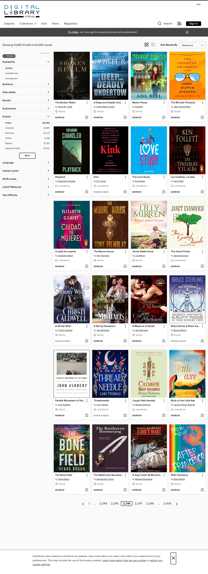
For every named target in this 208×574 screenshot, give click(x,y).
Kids (44, 23)
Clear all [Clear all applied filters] (45, 53)
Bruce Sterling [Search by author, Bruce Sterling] (180, 330)
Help (198, 4)
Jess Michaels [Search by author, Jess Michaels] (102, 330)
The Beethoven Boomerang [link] (109, 475)
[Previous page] (83, 504)
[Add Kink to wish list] (125, 192)
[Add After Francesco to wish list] (202, 490)
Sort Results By (169, 45)
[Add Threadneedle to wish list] (125, 416)
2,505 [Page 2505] (167, 503)
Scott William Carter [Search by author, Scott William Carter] (105, 106)
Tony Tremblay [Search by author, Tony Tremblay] (102, 255)
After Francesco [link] (179, 475)
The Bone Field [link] (63, 475)
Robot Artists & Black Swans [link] (186, 326)
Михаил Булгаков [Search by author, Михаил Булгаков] (143, 479)
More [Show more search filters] (27, 155)
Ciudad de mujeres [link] (65, 251)
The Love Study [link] (141, 177)
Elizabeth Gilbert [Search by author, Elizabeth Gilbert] (65, 255)
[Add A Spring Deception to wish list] (125, 341)
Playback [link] (60, 177)
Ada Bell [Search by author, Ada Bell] (139, 106)
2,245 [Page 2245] (115, 503)
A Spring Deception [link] (104, 326)
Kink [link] (96, 177)
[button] (165, 24)
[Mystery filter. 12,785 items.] (27, 143)
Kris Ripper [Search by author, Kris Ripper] (140, 181)
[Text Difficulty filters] (26, 195)
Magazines (70, 23)
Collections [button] (28, 23)
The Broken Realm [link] (65, 102)
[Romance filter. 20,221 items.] (27, 133)
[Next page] (177, 504)
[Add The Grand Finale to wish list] (202, 267)
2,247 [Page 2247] (138, 503)
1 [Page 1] (89, 503)
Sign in (193, 23)
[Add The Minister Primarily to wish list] (202, 118)
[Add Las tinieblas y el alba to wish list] (202, 192)
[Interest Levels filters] (26, 171)
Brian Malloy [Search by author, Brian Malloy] (179, 479)
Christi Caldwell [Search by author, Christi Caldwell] (65, 330)
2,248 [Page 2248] (150, 503)
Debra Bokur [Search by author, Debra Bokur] (63, 479)
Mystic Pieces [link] (139, 102)
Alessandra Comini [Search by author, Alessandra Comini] (105, 479)
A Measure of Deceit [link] (143, 326)
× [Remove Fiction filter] (4, 56)
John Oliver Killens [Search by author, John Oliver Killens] (182, 106)
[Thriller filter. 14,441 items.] (27, 138)
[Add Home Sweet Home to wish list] (164, 267)
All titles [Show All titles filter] (9, 68)
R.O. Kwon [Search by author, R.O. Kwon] (101, 181)
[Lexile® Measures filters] (26, 187)
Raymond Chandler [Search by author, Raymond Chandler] (67, 181)
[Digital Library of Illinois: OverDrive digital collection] (22, 11)
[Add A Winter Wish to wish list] (87, 341)
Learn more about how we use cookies (124, 560)
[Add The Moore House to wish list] (125, 267)
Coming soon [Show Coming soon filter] (11, 78)
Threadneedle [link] (101, 400)
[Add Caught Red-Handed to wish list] (164, 416)
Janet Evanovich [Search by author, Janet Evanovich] (181, 255)
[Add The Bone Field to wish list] (87, 490)
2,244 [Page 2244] (103, 503)
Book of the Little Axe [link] (183, 400)
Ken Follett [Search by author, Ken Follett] (178, 181)
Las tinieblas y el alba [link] (183, 177)
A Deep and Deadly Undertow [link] (109, 102)
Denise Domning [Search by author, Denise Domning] (142, 405)
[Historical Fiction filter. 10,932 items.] (27, 148)
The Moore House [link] (104, 251)
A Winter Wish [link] (63, 326)
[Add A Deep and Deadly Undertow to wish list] (125, 118)
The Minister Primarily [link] (183, 102)
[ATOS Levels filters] (26, 179)
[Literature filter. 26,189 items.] (27, 128)
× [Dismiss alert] (187, 32)
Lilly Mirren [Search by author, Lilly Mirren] (140, 255)
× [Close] (173, 558)
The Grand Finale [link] (180, 251)
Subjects (9, 23)
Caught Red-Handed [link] (143, 400)
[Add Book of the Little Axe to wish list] (202, 416)
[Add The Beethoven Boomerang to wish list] (125, 490)
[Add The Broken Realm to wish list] (87, 118)
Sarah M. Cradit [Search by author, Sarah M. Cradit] (65, 106)
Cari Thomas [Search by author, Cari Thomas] (102, 405)
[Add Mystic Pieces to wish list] (164, 118)
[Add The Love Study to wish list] (164, 192)
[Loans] (179, 24)
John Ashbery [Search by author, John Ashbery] (64, 405)
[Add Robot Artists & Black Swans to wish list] (202, 341)
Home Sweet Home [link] (142, 251)
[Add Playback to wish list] (87, 192)
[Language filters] (26, 163)
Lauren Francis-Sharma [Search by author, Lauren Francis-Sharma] (184, 405)
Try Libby (73, 32)
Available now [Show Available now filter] (11, 73)
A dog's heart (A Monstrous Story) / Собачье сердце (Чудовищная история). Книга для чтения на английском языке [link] (147, 475)
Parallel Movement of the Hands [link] (70, 400)
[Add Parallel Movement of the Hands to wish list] (87, 416)
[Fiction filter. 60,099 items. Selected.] (27, 123)
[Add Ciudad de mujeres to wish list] (87, 267)
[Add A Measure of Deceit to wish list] (164, 341)
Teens (55, 23)
